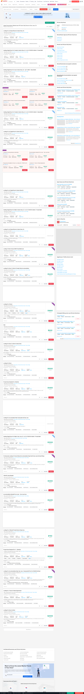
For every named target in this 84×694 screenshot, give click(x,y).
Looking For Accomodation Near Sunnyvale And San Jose (15, 369)
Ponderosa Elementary (10, 519)
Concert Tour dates (25, 684)
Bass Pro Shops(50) (40, 576)
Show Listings (43, 9)
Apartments (33, 4)
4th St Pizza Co (26, 439)
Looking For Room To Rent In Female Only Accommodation (14, 100)
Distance (51, 26)
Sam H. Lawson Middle (18, 558)
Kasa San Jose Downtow (11, 401)
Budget (36, 9)
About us (44, 688)
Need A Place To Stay (60, 107)
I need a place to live (51, 4)
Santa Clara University (12, 42)
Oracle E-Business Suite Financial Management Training (66, 255)
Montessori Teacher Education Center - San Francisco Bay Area (18, 518)
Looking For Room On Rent (9, 546)
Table (51, 651)
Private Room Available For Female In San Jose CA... (66, 290)
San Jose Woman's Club (33, 439)
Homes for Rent (59, 53)
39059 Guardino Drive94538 (62, 185)
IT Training (34, 1)
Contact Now (78, 93)
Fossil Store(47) (5, 579)
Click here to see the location (62, 31)
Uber (4, 293)
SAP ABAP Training (60, 242)
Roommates (24, 1)
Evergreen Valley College (62, 83)
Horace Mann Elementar (27, 401)
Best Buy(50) (22, 578)
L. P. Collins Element (27, 558)
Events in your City (6, 684)
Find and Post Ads (21, 676)
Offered (62, 279)
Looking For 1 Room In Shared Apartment (37, 163)
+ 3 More (28, 279)
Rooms (10, 4)
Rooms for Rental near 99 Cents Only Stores (73, 113)
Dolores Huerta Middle (20, 539)
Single (58, 285)
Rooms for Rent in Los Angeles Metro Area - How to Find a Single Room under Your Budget (69, 119)
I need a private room (60, 278)
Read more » (71, 123)
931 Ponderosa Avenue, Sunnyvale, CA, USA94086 (65, 192)
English (28, 434)
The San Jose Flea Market (62, 66)
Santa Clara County (20, 32)
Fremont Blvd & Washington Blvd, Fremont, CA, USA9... (66, 179)
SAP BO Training (60, 244)
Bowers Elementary (34, 500)
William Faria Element (10, 558)
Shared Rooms (21, 4)
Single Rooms (15, 4)
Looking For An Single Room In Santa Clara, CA (13, 131)
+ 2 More (30, 338)
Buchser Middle (25, 43)
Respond (51, 46)
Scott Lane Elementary (18, 43)
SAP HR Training (60, 249)
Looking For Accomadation (62, 101)
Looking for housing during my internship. (11, 152)
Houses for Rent (59, 55)
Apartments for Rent (60, 47)
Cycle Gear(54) (5, 576)
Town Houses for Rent (60, 50)
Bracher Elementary (10, 500)
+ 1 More (28, 240)
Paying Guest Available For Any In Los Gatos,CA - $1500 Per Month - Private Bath (15, 163)
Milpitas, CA (59, 104)
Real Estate (54, 1)
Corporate (21, 688)
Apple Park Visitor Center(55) (7, 573)
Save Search (56, 9)
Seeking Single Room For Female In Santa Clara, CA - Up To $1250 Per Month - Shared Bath (23, 112)
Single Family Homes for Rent (62, 52)
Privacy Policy (61, 688)
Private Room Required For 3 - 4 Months (12, 485)
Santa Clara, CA (14, 32)
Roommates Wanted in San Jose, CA (32, 7)
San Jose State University (13, 400)
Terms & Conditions (55, 688)
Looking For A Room (33, 90)
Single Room (21, 57)
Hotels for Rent (59, 58)
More (58, 1)
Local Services (48, 1)
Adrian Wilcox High (34, 519)
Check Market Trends (27, 595)
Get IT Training (21, 679)
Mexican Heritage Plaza (62, 71)
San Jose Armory (19, 401)
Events (20, 1)
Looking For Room (7, 331)
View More (45, 46)
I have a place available (62, 4)
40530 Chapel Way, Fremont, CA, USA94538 (64, 165)
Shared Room (21, 376)
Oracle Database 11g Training (62, 252)
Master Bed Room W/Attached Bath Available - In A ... (66, 284)
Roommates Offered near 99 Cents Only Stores (72, 301)
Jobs (37, 1)
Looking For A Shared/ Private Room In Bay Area (13, 465)
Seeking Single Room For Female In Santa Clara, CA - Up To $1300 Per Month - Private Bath (23, 50)
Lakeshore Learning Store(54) (41, 573)
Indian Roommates (5, 7)
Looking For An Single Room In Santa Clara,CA (13, 175)
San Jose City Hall (10, 439)
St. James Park (35, 401)
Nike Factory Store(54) (23, 573)
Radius (31, 9)
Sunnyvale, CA (23, 508)
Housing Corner (60, 116)
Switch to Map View (49, 22)
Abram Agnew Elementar (11, 539)
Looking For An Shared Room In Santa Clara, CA (13, 31)
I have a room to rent (7, 9)
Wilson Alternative (10, 43)
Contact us (48, 688)
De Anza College (11, 557)
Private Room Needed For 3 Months (11, 350)
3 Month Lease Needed (8, 427)
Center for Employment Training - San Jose (65, 80)
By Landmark (15, 9)
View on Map (26, 32)
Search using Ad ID (76, 9)
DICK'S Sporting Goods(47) (41, 578)
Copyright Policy (73, 688)
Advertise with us (67, 688)
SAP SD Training (60, 250)
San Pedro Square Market (62, 68)
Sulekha (4, 1)
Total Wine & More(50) (6, 578)
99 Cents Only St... (24, 9)
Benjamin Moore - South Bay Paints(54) (26, 576)
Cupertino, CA (15, 547)
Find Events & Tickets (21, 682)
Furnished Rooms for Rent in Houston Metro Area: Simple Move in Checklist (69, 127)
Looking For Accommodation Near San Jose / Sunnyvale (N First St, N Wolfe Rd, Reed (21, 507)
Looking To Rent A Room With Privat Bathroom (12, 90)
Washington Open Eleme (33, 43)
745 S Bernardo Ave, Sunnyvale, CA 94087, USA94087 (66, 172)
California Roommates (12, 7)
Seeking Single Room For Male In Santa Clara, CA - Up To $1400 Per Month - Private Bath (22, 194)
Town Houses (43, 4)
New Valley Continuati (26, 519)
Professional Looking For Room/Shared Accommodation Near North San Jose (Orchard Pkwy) (41, 100)
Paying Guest (27, 4)
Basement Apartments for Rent (62, 60)
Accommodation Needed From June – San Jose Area (39, 152)
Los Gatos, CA (6, 164)
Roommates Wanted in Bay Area (21, 7)
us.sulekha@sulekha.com (48, 678)
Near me (5, 4)
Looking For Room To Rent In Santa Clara (12, 312)
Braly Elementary (18, 519)
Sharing (59, 279)
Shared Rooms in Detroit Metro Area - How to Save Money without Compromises (69, 135)
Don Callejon (36, 539)
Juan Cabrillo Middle (18, 500)
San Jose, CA (32, 102)
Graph (47, 651)
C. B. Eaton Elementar (35, 558)
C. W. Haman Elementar (26, 246)
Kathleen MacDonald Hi (28, 539)
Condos (38, 4)
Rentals (29, 1)
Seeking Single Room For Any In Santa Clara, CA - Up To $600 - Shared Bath (19, 70)
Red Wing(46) (22, 579)
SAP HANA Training (60, 247)
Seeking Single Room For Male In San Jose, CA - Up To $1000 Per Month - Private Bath (22, 388)
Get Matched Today (38, 17)
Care (42, 1)
